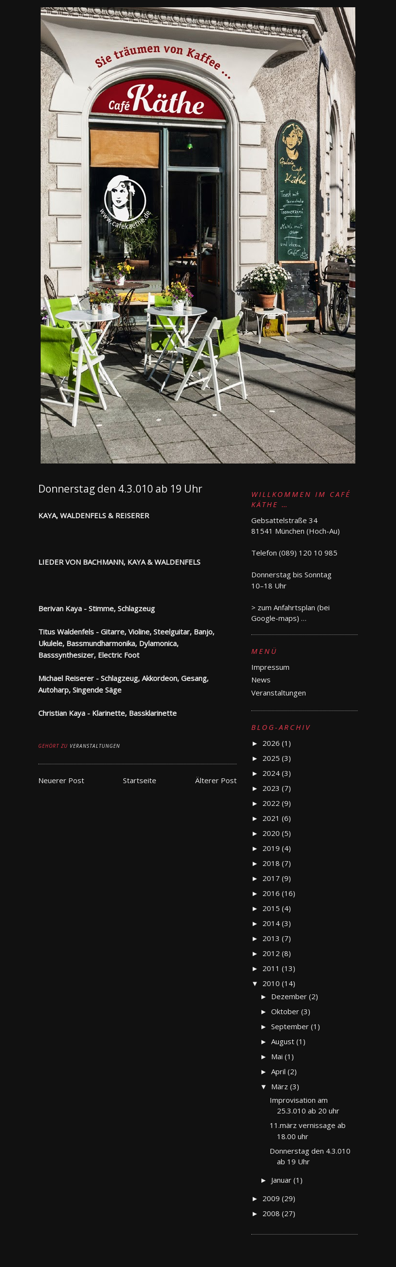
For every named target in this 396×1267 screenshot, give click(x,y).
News (261, 679)
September (291, 1026)
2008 (272, 1213)
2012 (272, 953)
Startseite (139, 780)
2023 (272, 788)
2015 (272, 908)
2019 (272, 848)
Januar (282, 1180)
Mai (278, 1056)
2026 (272, 743)
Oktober (286, 1011)
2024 (272, 773)
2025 (272, 758)
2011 (272, 968)
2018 (272, 863)
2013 (272, 938)
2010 (272, 983)
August (283, 1041)
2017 (272, 878)
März (280, 1086)
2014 (272, 923)
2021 (272, 818)
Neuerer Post (61, 780)
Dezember (290, 996)
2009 (272, 1198)
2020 (272, 833)
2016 (272, 893)
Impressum (270, 667)
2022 (272, 803)
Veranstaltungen (95, 745)
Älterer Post (216, 780)
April (279, 1071)
